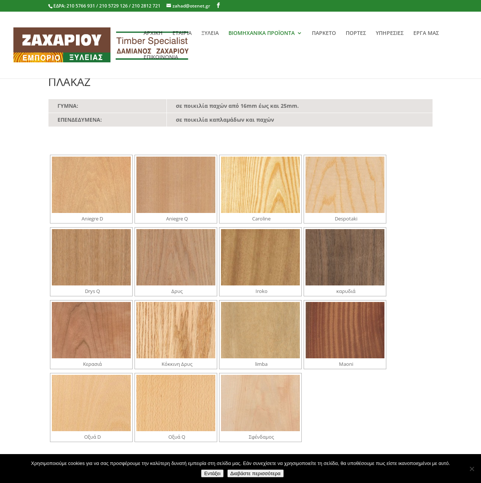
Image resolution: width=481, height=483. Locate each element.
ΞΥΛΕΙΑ (210, 33)
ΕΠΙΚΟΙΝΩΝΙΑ (161, 57)
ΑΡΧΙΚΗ (153, 33)
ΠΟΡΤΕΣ (356, 33)
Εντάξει (212, 473)
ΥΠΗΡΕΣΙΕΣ (390, 33)
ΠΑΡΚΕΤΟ (324, 33)
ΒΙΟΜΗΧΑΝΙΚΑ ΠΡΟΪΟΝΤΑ (261, 33)
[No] (471, 468)
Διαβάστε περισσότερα (255, 473)
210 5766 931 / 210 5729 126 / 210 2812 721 (113, 6)
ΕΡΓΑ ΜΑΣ (426, 33)
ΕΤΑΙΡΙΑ (182, 33)
